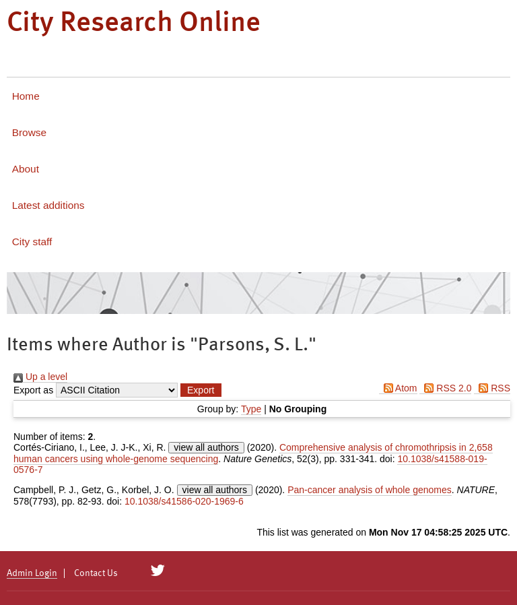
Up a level (40, 376)
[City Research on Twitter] (157, 570)
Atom (398, 388)
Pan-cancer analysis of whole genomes (369, 489)
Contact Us (96, 573)
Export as (33, 390)
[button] (200, 390)
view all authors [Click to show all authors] (206, 447)
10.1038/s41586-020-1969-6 (184, 501)
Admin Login (32, 573)
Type (251, 409)
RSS (492, 388)
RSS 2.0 (445, 388)
